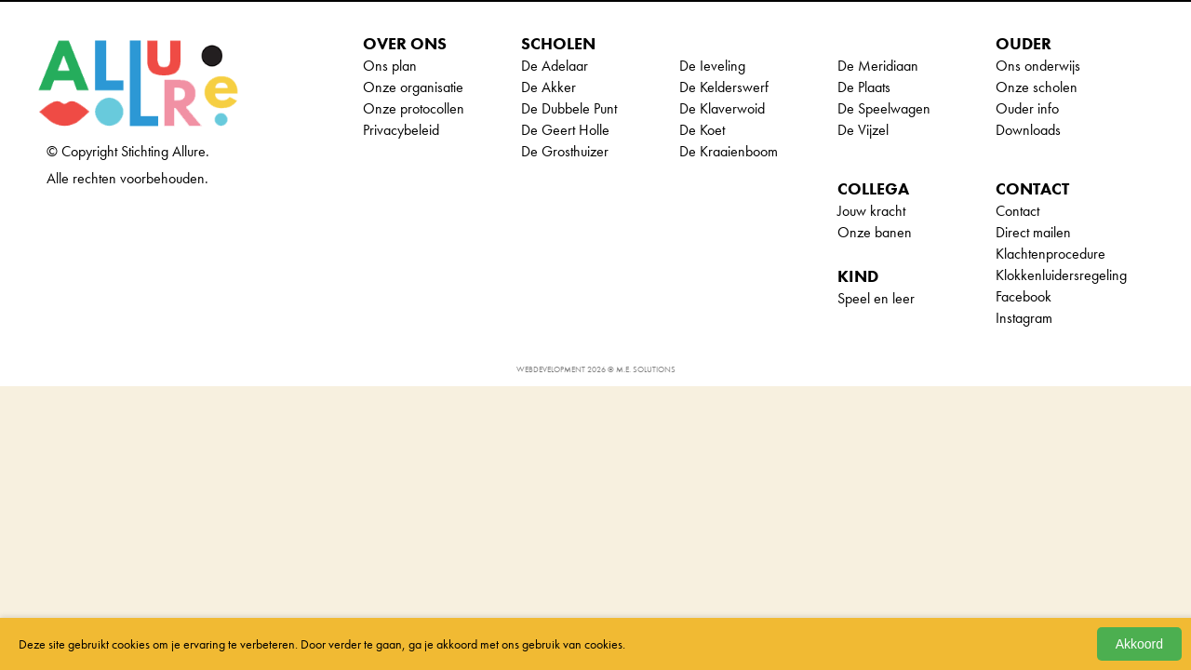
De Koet (702, 130)
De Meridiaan (877, 65)
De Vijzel (863, 130)
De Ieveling (712, 65)
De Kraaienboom (728, 151)
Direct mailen (1033, 232)
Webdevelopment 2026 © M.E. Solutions (596, 369)
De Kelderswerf (724, 87)
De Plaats (863, 87)
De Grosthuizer (565, 151)
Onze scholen (1036, 87)
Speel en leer (876, 298)
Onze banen (874, 232)
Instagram (1024, 318)
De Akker (548, 87)
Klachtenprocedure (1050, 253)
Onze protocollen (413, 108)
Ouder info (1027, 108)
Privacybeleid (401, 130)
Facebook (1023, 296)
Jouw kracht (871, 211)
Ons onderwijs (1038, 65)
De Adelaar (554, 65)
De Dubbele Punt (569, 108)
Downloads (1028, 130)
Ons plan (390, 65)
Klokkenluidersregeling (1061, 275)
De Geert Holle (565, 130)
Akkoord (1139, 643)
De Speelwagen (883, 108)
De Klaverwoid (722, 108)
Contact (1017, 211)
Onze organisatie (413, 87)
